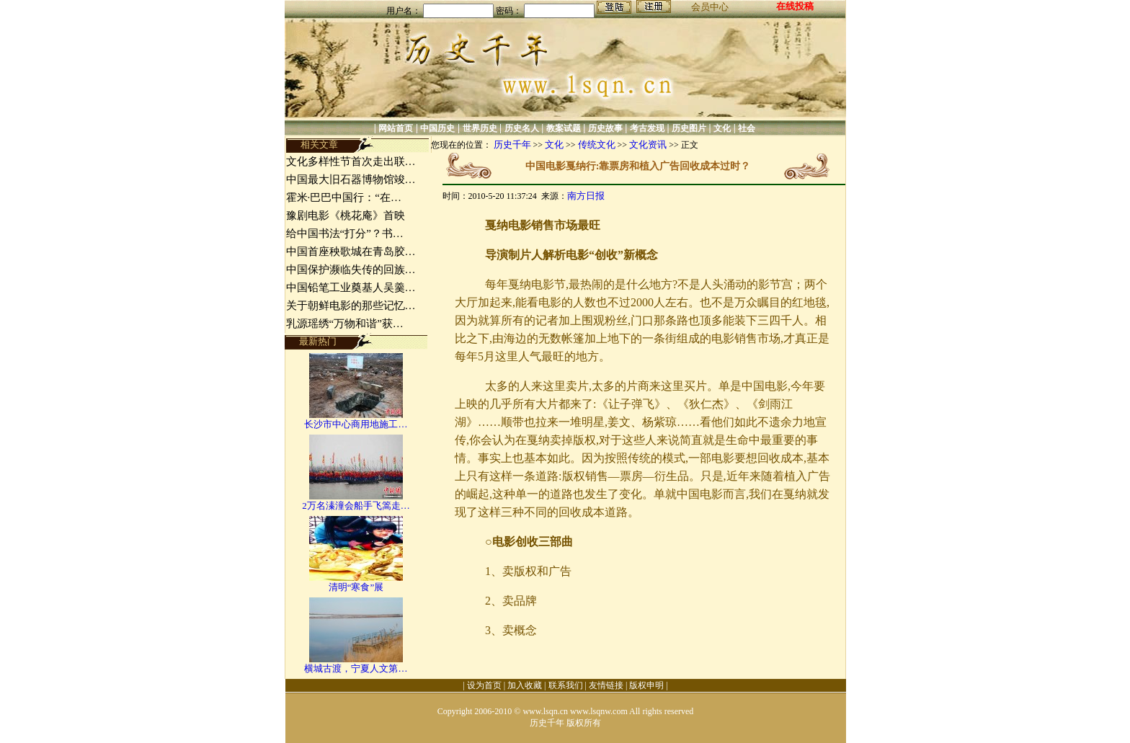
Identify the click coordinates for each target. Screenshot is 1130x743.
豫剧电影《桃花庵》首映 (345, 215)
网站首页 (395, 128)
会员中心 (710, 6)
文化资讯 (648, 144)
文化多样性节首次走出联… (351, 161)
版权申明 (646, 685)
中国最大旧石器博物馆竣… (351, 179)
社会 (746, 128)
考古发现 (647, 128)
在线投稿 (795, 6)
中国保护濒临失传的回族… (351, 269)
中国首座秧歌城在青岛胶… (351, 251)
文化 (722, 128)
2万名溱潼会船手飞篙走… (356, 505)
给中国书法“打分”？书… (345, 233)
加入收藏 (524, 685)
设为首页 (484, 685)
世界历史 (480, 128)
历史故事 (605, 128)
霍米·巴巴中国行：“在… (343, 197)
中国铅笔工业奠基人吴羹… (351, 287)
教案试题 (563, 128)
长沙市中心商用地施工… (355, 424)
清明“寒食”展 (356, 587)
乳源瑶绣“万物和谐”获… (345, 323)
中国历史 (437, 128)
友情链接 (606, 685)
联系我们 (565, 685)
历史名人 (521, 128)
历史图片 (689, 128)
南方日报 (586, 195)
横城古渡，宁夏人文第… (355, 668)
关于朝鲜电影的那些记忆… (351, 305)
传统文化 (596, 144)
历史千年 (512, 144)
